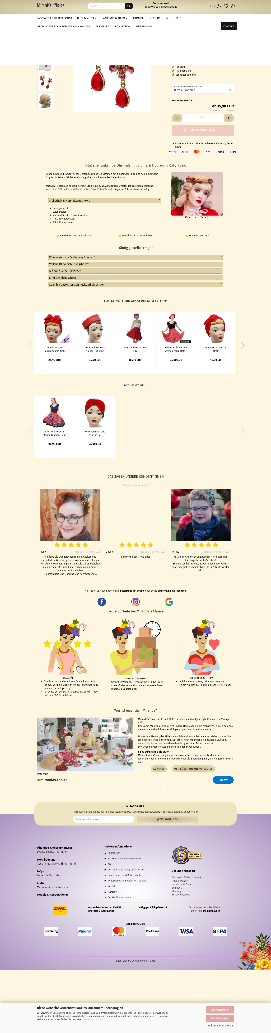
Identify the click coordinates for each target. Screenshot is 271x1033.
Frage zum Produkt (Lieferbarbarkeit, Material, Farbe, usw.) (204, 145)
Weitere (191, 18)
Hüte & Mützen (86, 18)
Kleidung (154, 18)
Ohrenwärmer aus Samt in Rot (95, 433)
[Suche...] (129, 6)
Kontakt (228, 18)
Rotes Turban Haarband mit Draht (55, 349)
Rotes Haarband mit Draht (216, 349)
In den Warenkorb (199, 130)
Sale (178, 18)
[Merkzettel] (226, 6)
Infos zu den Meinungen (135, 485)
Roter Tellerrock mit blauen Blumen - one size (54, 433)
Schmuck (138, 18)
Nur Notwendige (220, 1018)
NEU (168, 18)
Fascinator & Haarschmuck (54, 18)
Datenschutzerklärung (94, 1019)
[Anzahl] (203, 118)
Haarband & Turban (114, 18)
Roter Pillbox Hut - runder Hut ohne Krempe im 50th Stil (95, 349)
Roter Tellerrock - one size (135, 349)
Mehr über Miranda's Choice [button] (193, 768)
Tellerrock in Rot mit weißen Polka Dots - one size (176, 349)
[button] (212, 6)
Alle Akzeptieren (220, 1009)
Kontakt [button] (158, 768)
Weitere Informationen (220, 1025)
